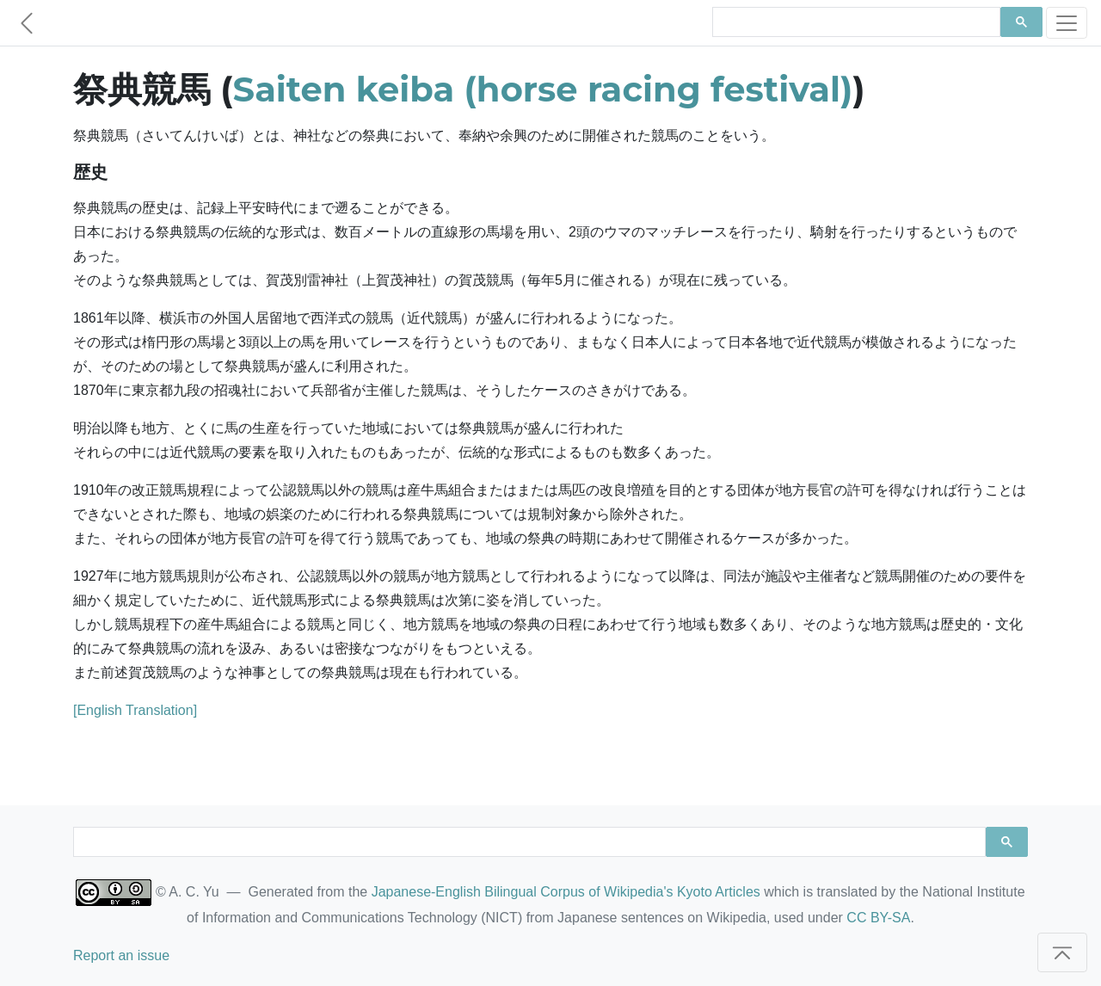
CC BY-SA (878, 917)
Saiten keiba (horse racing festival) (543, 89)
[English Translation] (135, 710)
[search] (854, 22)
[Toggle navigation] (1066, 23)
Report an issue (121, 955)
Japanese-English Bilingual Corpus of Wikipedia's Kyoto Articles (566, 891)
